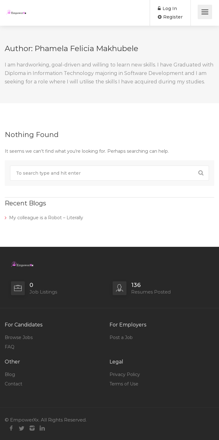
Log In (167, 8)
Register (170, 17)
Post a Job (121, 337)
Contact (13, 384)
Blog (10, 374)
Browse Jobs (19, 337)
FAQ (9, 347)
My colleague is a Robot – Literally (46, 217)
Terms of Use (124, 384)
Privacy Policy (125, 374)
